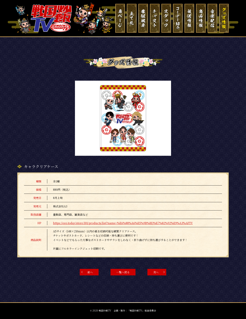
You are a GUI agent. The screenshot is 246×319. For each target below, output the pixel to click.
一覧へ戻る (123, 272)
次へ (156, 272)
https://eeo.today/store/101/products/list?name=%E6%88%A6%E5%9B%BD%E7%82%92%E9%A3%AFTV (123, 223)
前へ (90, 272)
